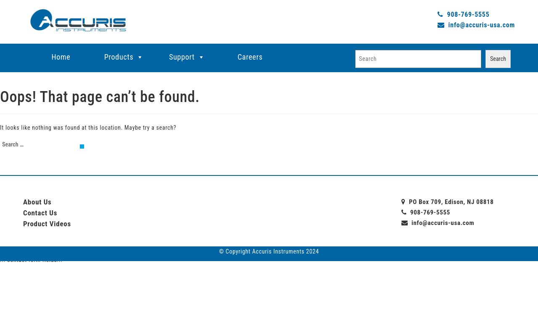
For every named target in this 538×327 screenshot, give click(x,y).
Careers (250, 56)
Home (61, 56)
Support (182, 56)
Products (118, 56)
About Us (37, 202)
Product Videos (47, 224)
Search (498, 58)
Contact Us (40, 213)
